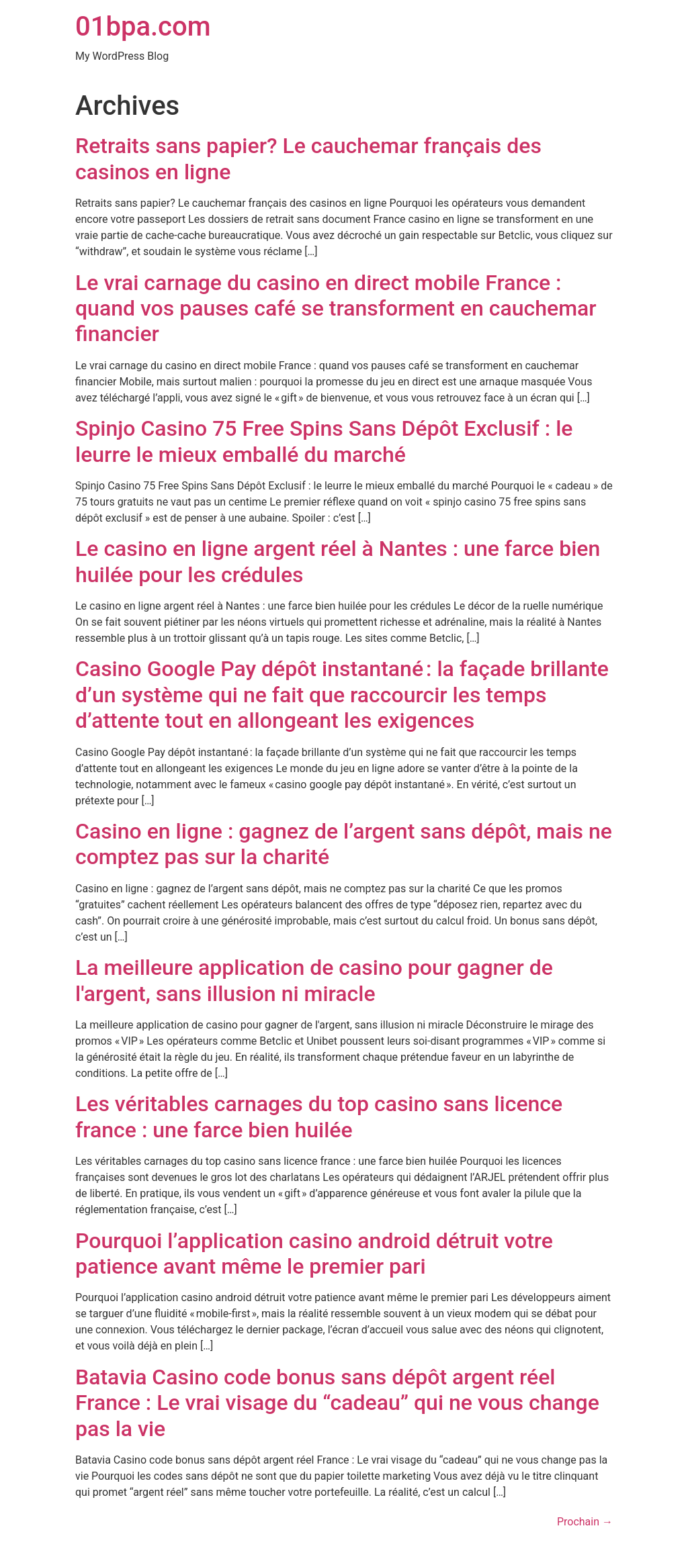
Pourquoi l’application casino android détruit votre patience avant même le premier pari (314, 1253)
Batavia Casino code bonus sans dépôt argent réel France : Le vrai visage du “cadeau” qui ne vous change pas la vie (337, 1402)
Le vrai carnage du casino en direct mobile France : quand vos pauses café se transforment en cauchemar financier (336, 308)
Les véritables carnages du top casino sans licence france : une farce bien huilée (318, 1116)
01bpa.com (143, 26)
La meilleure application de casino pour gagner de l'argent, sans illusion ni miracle (314, 980)
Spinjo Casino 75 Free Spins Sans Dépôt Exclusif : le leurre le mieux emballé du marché (323, 441)
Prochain (585, 1521)
